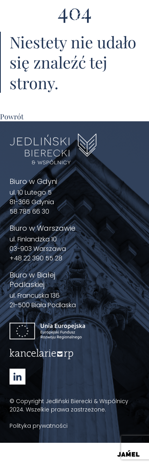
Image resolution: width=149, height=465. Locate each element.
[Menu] (134, 20)
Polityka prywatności (39, 426)
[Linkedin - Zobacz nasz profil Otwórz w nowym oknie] (17, 377)
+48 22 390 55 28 (36, 258)
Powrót (11, 116)
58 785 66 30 (29, 211)
